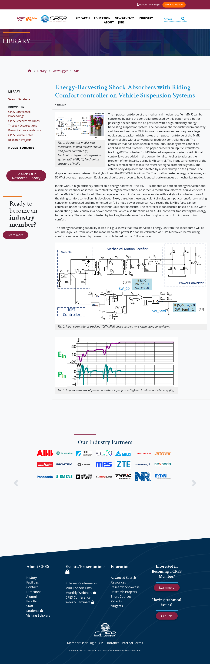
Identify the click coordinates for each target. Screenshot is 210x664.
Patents (116, 601)
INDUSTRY (146, 18)
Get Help (166, 616)
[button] (16, 483)
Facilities (32, 582)
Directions (33, 592)
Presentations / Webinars (24, 130)
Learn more (15, 235)
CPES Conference (78, 597)
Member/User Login (81, 643)
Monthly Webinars (80, 593)
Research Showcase (125, 587)
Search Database (19, 99)
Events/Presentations (85, 569)
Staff (29, 606)
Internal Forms (132, 643)
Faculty (31, 601)
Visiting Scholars (38, 615)
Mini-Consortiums (78, 588)
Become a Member (174, 4)
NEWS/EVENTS (124, 18)
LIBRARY (14, 91)
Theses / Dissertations (22, 126)
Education (120, 567)
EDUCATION (102, 18)
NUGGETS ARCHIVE (21, 148)
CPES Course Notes (20, 135)
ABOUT (109, 22)
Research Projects (19, 140)
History (31, 577)
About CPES (37, 567)
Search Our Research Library (26, 175)
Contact (32, 587)
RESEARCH (82, 18)
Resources (118, 582)
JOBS (121, 22)
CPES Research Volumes (24, 121)
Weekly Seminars (79, 602)
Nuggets (117, 606)
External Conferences (81, 583)
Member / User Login (148, 4)
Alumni (31, 596)
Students (34, 611)
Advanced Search (123, 577)
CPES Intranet (109, 643)
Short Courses (121, 596)
